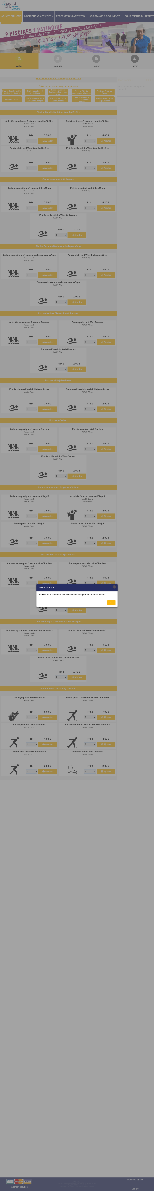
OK (111, 603)
